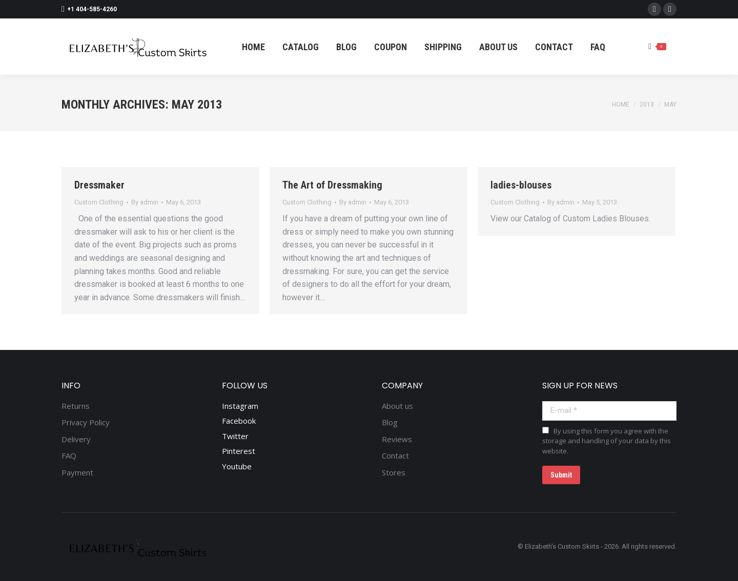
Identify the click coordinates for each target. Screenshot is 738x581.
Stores (393, 473)
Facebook (239, 421)
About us (397, 406)
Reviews (397, 439)
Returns (75, 406)
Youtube (237, 466)
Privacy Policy (85, 422)
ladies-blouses (520, 185)
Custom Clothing (99, 202)
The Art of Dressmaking (332, 185)
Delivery (76, 439)
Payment (77, 473)
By (144, 202)
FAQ (68, 456)
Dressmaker (99, 185)
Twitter (235, 436)
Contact (395, 456)
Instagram (240, 406)
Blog (390, 422)
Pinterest (238, 451)
